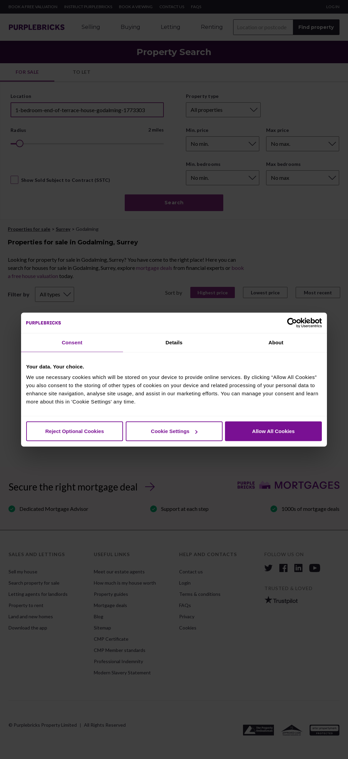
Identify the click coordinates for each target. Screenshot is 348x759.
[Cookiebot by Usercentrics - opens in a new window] (292, 322)
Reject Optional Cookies (74, 431)
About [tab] (275, 342)
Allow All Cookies (273, 431)
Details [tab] (174, 342)
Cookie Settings (174, 431)
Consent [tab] (72, 342)
